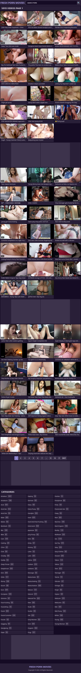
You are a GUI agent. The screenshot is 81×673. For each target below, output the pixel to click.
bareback (6, 526)
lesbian (32, 564)
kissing (32, 547)
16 (55, 458)
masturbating (34, 581)
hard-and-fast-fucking (37, 521)
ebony (5, 581)
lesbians (32, 568)
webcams (60, 602)
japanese (33, 530)
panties (59, 496)
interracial (33, 526)
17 (59, 458)
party (58, 504)
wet (58, 606)
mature (32, 589)
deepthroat (7, 568)
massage (33, 572)
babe (5, 517)
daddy (5, 560)
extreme (5, 598)
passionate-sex (62, 509)
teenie (59, 577)
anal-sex (6, 509)
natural (32, 594)
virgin (58, 589)
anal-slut (6, 513)
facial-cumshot (8, 615)
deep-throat (7, 564)
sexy (58, 547)
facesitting (6, 606)
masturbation (34, 585)
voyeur (59, 594)
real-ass (60, 521)
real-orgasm (61, 526)
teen (58, 568)
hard (31, 517)
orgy (31, 632)
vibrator (59, 581)
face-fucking (7, 602)
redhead (60, 534)
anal (4, 504)
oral (31, 623)
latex (31, 551)
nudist (32, 611)
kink (31, 538)
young (59, 619)
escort (5, 585)
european (6, 594)
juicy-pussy (33, 534)
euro (4, 589)
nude (31, 606)
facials (5, 619)
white (59, 615)
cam (4, 538)
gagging (5, 623)
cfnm (4, 547)
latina (32, 560)
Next (64, 458)
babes (5, 521)
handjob (33, 513)
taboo (59, 560)
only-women (34, 619)
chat (4, 551)
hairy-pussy (33, 509)
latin (31, 555)
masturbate (33, 577)
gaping (32, 496)
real (58, 517)
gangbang (6, 628)
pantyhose (60, 500)
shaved (59, 555)
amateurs (6, 500)
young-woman (61, 623)
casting (5, 543)
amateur (6, 496)
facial (5, 611)
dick (4, 572)
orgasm (33, 628)
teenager (60, 572)
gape (4, 632)
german (32, 500)
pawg (58, 513)
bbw (4, 534)
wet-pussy (60, 611)
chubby (5, 555)
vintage (59, 585)
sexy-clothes (61, 551)
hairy (31, 504)
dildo (5, 577)
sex (58, 538)
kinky (31, 543)
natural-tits (34, 598)
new (31, 602)
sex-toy (59, 543)
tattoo (59, 564)
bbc (4, 530)
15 (50, 458)
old (31, 615)
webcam (60, 598)
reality (59, 530)
